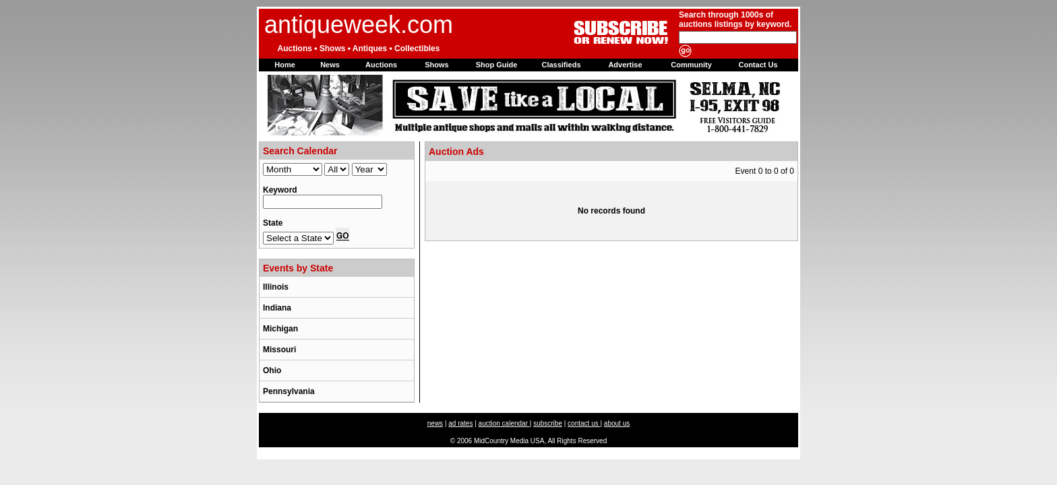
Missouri (279, 349)
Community (691, 65)
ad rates (460, 423)
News (330, 65)
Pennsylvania (289, 391)
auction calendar (504, 423)
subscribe (547, 423)
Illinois (276, 287)
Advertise (625, 65)
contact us (584, 423)
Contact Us (757, 65)
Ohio (272, 370)
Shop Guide (497, 65)
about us (617, 423)
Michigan (280, 328)
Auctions (381, 65)
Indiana (277, 308)
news (435, 423)
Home (284, 65)
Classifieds (560, 65)
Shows (436, 65)
